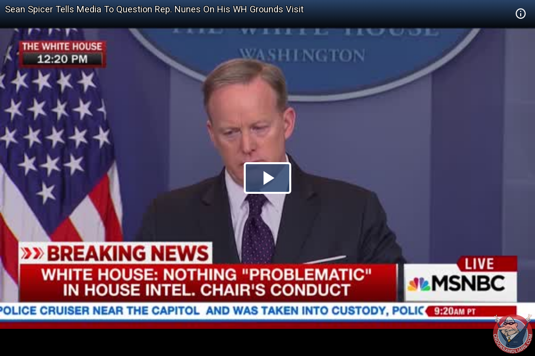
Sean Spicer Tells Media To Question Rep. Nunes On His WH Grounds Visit (154, 9)
